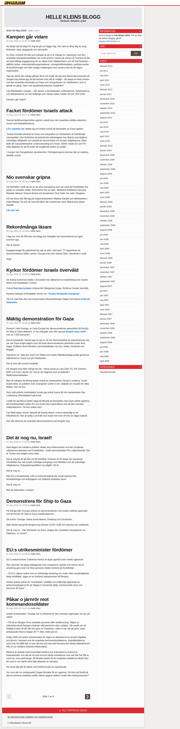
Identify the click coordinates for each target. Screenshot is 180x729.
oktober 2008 (106, 220)
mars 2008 (105, 253)
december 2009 (107, 155)
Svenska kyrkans (22, 288)
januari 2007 (106, 319)
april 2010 (104, 136)
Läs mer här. (13, 210)
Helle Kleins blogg (73, 17)
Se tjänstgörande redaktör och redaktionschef (30, 717)
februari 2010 (106, 146)
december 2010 (107, 99)
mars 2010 (105, 141)
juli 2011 (104, 71)
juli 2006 (104, 347)
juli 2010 (104, 122)
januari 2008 (106, 262)
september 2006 (107, 337)
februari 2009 (106, 202)
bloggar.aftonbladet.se (109, 41)
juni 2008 (104, 239)
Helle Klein (35, 41)
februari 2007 (106, 314)
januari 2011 (106, 94)
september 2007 (107, 281)
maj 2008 (104, 244)
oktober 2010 (106, 108)
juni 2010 (104, 127)
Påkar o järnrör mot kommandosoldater (27, 602)
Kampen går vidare (27, 36)
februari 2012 (106, 66)
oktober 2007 (106, 277)
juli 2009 (104, 178)
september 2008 (107, 225)
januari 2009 (106, 206)
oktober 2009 (106, 164)
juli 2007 (104, 291)
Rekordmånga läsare (29, 226)
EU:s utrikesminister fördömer (39, 549)
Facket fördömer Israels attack (39, 110)
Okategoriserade (108, 372)
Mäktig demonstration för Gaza (40, 318)
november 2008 (107, 216)
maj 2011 (104, 75)
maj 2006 (104, 356)
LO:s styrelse (13, 129)
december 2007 (107, 267)
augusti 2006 (106, 342)
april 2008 (104, 248)
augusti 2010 (106, 117)
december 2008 (107, 211)
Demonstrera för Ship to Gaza (38, 501)
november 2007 (107, 272)
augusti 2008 (106, 230)
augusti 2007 (106, 286)
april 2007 (104, 305)
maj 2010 (104, 131)
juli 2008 (104, 234)
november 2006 (107, 328)
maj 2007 (104, 300)
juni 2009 (104, 183)
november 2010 (107, 103)
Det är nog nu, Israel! (29, 437)
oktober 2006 (106, 333)
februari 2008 (106, 258)
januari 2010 (106, 150)
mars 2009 (105, 197)
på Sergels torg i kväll (74, 331)
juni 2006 (104, 351)
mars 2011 (105, 85)
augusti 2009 (106, 174)
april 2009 (104, 192)
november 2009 (107, 159)
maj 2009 (104, 188)
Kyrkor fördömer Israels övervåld (42, 270)
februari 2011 (106, 89)
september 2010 (107, 113)
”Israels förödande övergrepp (63, 294)
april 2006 (104, 361)
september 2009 (107, 169)
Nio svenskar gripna (28, 177)
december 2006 (107, 323)
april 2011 (104, 80)
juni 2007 (104, 295)
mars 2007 (105, 309)
